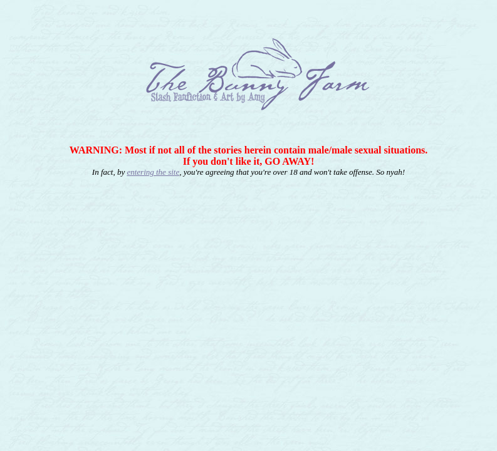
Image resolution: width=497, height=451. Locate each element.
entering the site (153, 172)
